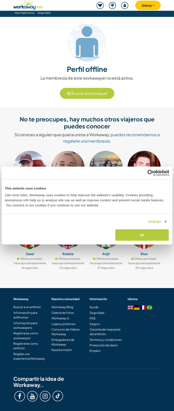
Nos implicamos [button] (25, 12)
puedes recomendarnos (133, 134)
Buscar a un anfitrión (27, 307)
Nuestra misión (61, 350)
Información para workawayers (25, 325)
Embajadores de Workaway (63, 342)
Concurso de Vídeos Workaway (65, 331)
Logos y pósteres (63, 324)
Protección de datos (104, 345)
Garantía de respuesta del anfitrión (105, 331)
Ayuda (94, 307)
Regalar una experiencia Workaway (29, 356)
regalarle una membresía (86, 140)
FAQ (92, 318)
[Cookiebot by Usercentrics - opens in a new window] (150, 173)
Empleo (95, 350)
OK (142, 235)
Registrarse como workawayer (25, 335)
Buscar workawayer (87, 93)
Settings (154, 221)
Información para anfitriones (25, 315)
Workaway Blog (62, 307)
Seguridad (43, 12)
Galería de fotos (62, 312)
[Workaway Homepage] (28, 4)
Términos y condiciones (106, 340)
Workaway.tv (60, 318)
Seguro (95, 324)
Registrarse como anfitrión (25, 346)
